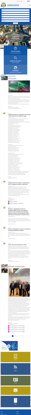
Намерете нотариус (15, 61)
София (17, 414)
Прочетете (15, 70)
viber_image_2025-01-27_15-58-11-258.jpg (17, 331)
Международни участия (3, 414)
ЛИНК (8, 236)
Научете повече (15, 51)
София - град (17, 413)
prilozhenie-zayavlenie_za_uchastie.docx (16, 203)
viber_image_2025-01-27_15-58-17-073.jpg (17, 329)
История (2, 413)
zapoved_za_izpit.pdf (13, 201)
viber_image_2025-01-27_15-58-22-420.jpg (17, 327)
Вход (21, 1)
